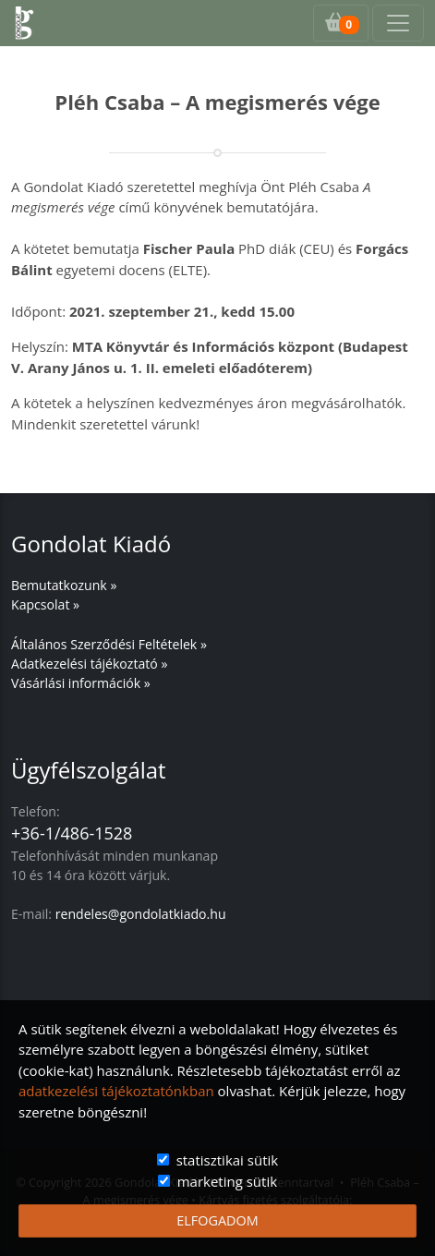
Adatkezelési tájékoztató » (89, 663)
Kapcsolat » (45, 604)
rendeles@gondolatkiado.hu (140, 914)
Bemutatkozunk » (63, 585)
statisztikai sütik (227, 1160)
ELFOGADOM (217, 1220)
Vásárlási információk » (81, 683)
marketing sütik (227, 1181)
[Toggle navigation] (398, 23)
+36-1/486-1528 (71, 833)
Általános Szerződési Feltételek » (109, 644)
